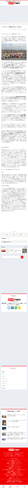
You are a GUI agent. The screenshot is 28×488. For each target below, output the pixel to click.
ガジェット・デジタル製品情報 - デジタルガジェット (14, 474)
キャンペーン (4, 378)
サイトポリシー (11, 454)
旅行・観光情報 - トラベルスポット (14, 471)
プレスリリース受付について (11, 456)
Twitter (9, 309)
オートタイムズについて (9, 453)
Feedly (16, 309)
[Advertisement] (14, 13)
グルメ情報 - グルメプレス (14, 460)
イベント (4, 376)
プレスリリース (5, 381)
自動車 (3, 371)
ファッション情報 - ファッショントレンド (14, 466)
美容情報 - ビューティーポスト (14, 468)
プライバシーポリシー (20, 453)
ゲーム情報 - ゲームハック (14, 465)
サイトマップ (20, 456)
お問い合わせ (18, 454)
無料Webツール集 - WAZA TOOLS (14, 480)
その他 (3, 386)
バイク (8, 238)
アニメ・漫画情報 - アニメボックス (14, 462)
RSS (19, 309)
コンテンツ (4, 383)
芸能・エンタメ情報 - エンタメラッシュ (14, 463)
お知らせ (4, 388)
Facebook (12, 309)
